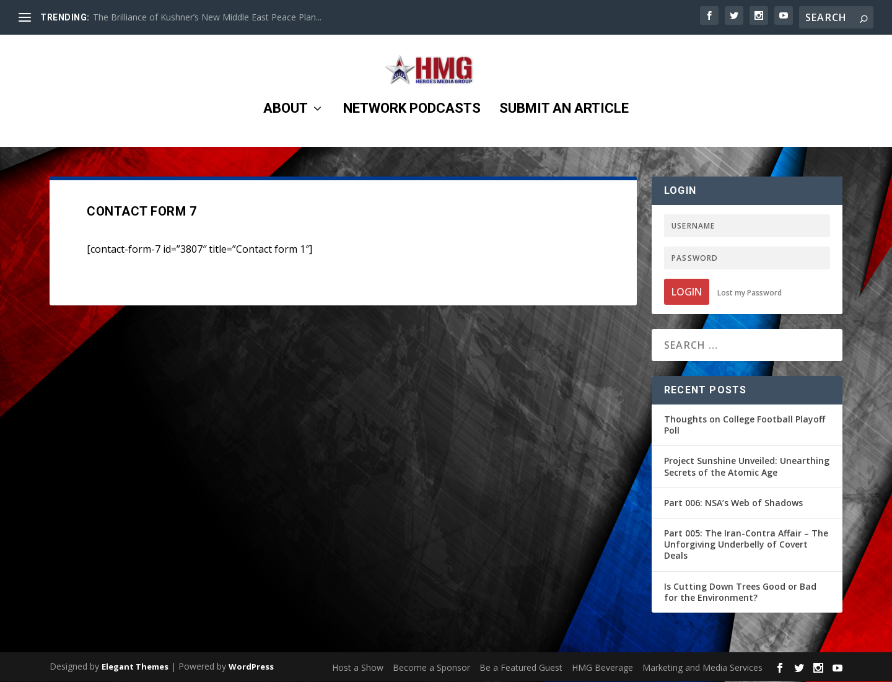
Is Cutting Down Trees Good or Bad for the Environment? (740, 592)
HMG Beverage (602, 668)
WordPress (251, 667)
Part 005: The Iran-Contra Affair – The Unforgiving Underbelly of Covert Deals (746, 545)
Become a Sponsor (431, 668)
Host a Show (357, 668)
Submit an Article (564, 115)
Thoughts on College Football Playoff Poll (744, 425)
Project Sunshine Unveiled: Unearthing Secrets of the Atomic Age (746, 466)
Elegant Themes (135, 667)
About (285, 115)
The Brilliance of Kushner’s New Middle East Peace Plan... (207, 17)
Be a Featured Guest (520, 668)
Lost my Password (749, 293)
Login (686, 292)
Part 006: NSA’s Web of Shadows (733, 503)
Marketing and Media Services (702, 668)
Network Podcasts (412, 115)
